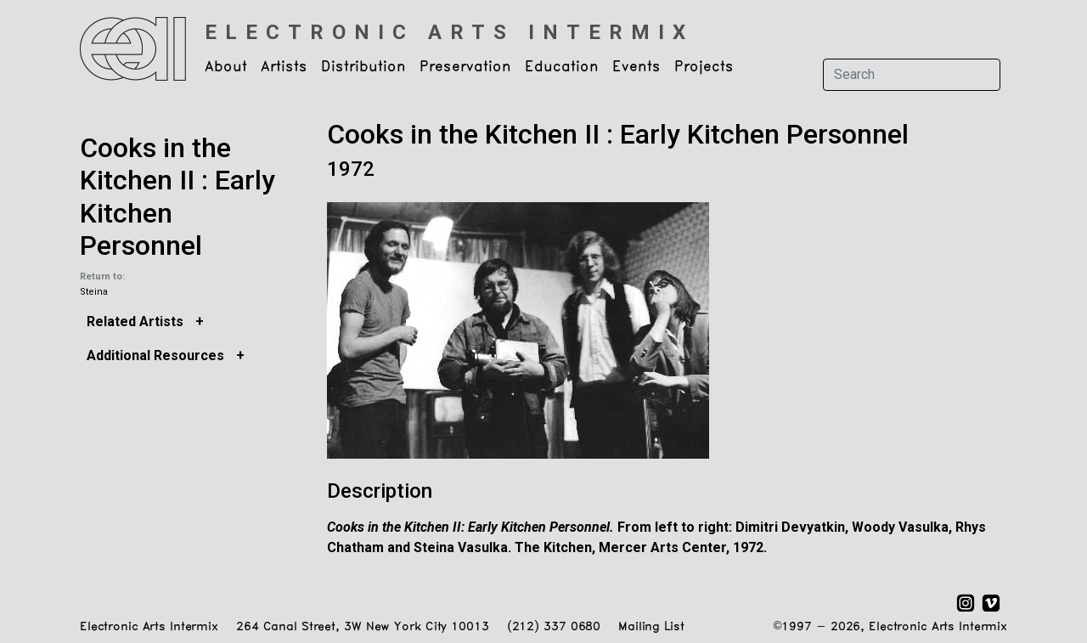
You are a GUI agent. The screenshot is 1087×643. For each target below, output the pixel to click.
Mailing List (651, 627)
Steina (94, 291)
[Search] (911, 75)
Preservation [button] (465, 67)
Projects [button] (704, 67)
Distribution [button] (363, 67)
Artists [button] (284, 67)
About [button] (226, 67)
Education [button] (562, 67)
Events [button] (636, 67)
